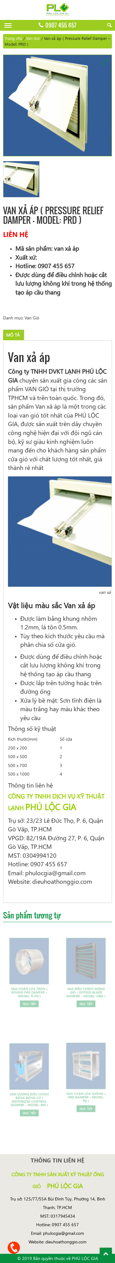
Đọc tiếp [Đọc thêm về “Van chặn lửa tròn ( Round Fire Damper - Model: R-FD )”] (29, 999)
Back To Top (106, 1254)
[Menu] (8, 25)
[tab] (13, 335)
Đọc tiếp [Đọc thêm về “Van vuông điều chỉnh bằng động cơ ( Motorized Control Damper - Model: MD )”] (29, 1108)
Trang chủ (13, 38)
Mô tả (13, 335)
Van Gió (33, 38)
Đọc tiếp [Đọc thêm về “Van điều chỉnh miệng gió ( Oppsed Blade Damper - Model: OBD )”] (85, 999)
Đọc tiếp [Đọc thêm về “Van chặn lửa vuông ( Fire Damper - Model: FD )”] (85, 1104)
